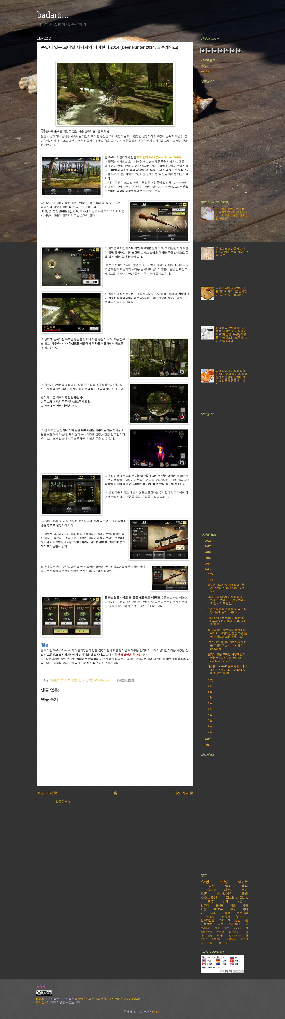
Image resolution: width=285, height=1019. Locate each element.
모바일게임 (74, 680)
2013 (208, 569)
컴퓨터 (205, 905)
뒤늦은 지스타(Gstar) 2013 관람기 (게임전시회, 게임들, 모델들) (226, 587)
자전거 (229, 890)
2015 (208, 557)
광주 (211, 901)
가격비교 (224, 920)
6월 (210, 703)
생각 (227, 912)
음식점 (220, 905)
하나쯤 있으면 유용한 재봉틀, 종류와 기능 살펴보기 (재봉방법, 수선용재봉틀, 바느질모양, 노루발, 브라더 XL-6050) (232, 334)
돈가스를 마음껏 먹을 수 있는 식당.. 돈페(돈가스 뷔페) (226, 610)
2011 (208, 744)
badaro (40, 998)
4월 (210, 714)
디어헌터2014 (57, 680)
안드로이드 (235, 935)
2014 (208, 563)
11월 (211, 579)
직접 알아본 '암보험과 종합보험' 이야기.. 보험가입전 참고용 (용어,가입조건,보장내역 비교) (227, 633)
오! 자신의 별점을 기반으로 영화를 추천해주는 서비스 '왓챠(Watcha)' (226, 645)
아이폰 (243, 882)
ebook (237, 928)
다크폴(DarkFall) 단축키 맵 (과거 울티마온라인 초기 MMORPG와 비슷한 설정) (227, 669)
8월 (210, 691)
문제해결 (233, 931)
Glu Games (102, 680)
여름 (233, 905)
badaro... (53, 15)
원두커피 (242, 912)
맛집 (210, 935)
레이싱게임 (235, 924)
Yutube (205, 71)
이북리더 (216, 939)
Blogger (156, 1011)
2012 (208, 739)
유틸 (218, 943)
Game (211, 890)
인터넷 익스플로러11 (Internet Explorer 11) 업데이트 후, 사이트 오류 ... (227, 621)
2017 (208, 546)
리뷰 (211, 886)
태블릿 (210, 916)
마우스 (220, 931)
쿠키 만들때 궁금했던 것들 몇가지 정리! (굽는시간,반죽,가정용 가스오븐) (232, 291)
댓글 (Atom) (63, 801)
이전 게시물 (183, 793)
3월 (210, 720)
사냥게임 (88, 680)
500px (204, 66)
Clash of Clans (237, 897)
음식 (244, 886)
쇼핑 (205, 881)
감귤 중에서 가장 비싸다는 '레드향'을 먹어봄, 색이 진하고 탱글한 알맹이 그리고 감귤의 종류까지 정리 (231, 377)
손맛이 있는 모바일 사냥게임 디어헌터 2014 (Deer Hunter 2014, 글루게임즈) (226, 657)
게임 (223, 881)
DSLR (214, 912)
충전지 (239, 916)
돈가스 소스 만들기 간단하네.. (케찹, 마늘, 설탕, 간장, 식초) (232, 251)
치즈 (226, 928)
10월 (211, 680)
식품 (220, 924)
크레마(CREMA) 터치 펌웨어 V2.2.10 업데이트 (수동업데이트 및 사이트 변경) (226, 600)
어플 (239, 901)
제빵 (217, 928)
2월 (210, 726)
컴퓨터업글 (207, 920)
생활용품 (231, 939)
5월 (210, 708)
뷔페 (225, 901)
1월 (210, 731)
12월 (211, 574)
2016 (208, 552)
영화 (228, 886)
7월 (210, 697)
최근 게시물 (47, 793)
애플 (209, 943)
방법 (237, 920)
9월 (210, 685)
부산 (233, 909)
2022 (208, 540)
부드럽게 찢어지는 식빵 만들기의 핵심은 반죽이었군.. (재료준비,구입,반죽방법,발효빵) (232, 213)
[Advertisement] (228, 139)
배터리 (220, 935)
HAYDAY (218, 909)
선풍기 (226, 916)
